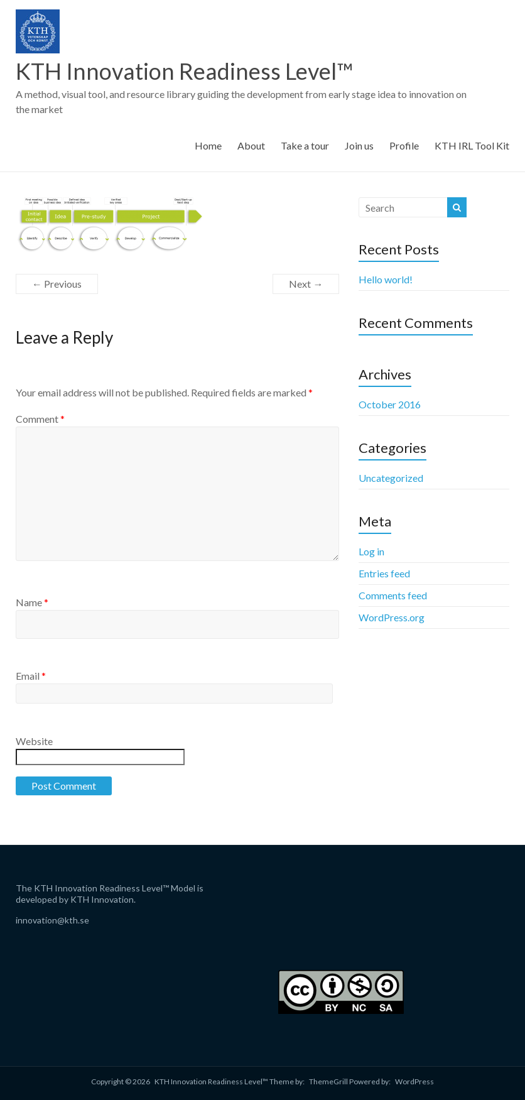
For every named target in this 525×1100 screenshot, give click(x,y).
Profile (404, 145)
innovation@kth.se (52, 920)
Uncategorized (391, 478)
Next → (306, 284)
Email (31, 676)
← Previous (57, 284)
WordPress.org (392, 617)
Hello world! (386, 279)
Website (34, 741)
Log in (371, 551)
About (251, 145)
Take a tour (305, 145)
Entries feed (384, 573)
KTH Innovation (102, 899)
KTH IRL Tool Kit (472, 145)
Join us (359, 145)
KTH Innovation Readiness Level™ (184, 71)
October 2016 (390, 404)
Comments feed (393, 595)
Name (32, 602)
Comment (40, 419)
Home (208, 145)
